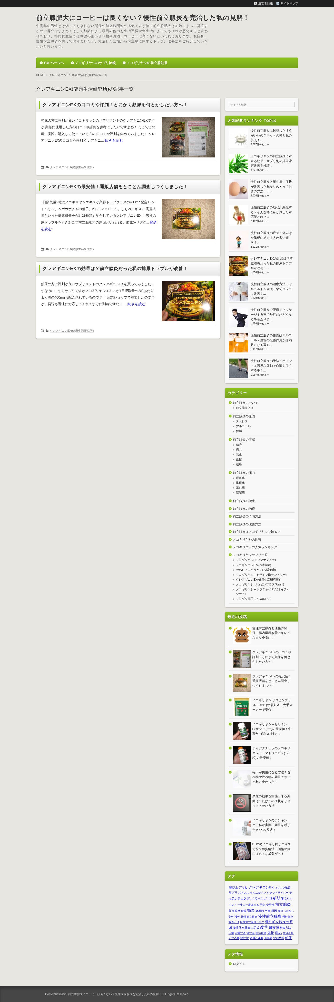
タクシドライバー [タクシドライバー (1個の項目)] (277, 892)
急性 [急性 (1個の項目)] (231, 916)
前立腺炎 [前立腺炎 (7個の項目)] (283, 904)
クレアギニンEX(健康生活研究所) (72, 167)
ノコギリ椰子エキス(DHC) (253, 599)
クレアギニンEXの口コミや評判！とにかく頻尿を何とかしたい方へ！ (115, 104)
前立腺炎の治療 (244, 509)
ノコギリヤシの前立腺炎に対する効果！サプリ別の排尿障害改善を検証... (271, 160)
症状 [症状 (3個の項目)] (270, 933)
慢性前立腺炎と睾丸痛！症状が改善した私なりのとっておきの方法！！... (271, 186)
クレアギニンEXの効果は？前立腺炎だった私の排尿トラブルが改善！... (272, 263)
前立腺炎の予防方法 (247, 516)
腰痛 (239, 464)
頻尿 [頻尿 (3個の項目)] (288, 938)
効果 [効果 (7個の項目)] (251, 910)
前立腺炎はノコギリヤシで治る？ (256, 532)
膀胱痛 (240, 492)
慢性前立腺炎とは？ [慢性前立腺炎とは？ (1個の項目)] (252, 922)
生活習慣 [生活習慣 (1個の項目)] (260, 933)
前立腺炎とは (245, 407)
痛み (239, 449)
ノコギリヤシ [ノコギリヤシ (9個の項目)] (276, 897)
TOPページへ (54, 63)
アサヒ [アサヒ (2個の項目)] (243, 887)
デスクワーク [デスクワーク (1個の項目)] (255, 898)
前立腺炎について (245, 403)
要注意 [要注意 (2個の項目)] (244, 938)
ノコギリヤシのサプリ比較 (95, 63)
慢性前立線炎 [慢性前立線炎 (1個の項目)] (249, 916)
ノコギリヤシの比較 (247, 539)
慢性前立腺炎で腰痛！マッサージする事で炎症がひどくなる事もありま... (271, 314)
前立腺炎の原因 (244, 416)
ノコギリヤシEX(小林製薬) (253, 565)
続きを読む (114, 140)
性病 (239, 431)
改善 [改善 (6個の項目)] (264, 927)
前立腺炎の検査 (244, 501)
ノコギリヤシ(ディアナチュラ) (256, 560)
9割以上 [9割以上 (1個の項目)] (233, 887)
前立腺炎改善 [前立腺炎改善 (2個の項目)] (237, 911)
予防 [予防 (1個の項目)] (262, 904)
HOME (40, 75)
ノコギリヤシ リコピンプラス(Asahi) (260, 584)
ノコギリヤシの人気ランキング (255, 547)
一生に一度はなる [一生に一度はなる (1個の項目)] (248, 904)
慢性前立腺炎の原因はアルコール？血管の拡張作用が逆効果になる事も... (271, 340)
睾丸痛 (240, 487)
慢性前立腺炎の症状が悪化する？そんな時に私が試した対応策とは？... (271, 212)
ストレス (242, 421)
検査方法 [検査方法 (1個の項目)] (285, 927)
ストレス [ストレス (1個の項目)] (243, 892)
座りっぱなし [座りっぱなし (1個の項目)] (286, 910)
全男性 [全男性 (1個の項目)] (270, 904)
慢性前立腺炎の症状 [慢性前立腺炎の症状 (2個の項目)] (246, 927)
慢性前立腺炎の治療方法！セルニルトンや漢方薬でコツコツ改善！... (271, 288)
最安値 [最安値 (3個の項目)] (274, 927)
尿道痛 (240, 478)
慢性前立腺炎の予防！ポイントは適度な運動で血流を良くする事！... (271, 365)
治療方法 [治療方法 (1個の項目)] (240, 933)
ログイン (239, 964)
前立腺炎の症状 (244, 439)
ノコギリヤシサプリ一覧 (250, 555)
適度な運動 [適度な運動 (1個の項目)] (256, 938)
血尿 (239, 459)
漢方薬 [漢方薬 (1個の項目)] (250, 933)
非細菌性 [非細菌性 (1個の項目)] (278, 938)
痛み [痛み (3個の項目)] (278, 933)
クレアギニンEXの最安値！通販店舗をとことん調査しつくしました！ (115, 186)
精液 (239, 445)
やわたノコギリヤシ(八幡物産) (256, 570)
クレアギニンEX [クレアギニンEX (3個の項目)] (261, 887)
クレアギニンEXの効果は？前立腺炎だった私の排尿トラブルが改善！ (115, 268)
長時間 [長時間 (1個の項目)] (268, 938)
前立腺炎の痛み (244, 473)
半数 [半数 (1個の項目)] (267, 910)
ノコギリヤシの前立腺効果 (147, 63)
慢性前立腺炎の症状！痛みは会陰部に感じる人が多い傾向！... (271, 237)
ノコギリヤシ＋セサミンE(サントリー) (261, 574)
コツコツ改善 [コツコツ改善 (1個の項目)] (283, 887)
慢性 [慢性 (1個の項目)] (237, 916)
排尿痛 (240, 483)
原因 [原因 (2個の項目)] (274, 911)
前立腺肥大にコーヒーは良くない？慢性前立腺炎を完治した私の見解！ (142, 17)
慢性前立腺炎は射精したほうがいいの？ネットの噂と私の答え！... (271, 135)
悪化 (239, 454)
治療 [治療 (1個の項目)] (231, 933)
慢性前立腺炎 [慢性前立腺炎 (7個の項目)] (270, 916)
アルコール (243, 426)
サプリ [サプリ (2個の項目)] (233, 892)
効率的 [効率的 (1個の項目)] (260, 910)
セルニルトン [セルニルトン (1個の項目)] (258, 892)
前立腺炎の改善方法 (247, 524)
